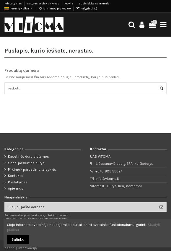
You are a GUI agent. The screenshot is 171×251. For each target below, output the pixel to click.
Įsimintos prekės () (54, 8)
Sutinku (18, 239)
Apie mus (15, 188)
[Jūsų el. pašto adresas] (80, 207)
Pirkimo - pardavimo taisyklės (32, 169)
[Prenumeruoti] (161, 207)
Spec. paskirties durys (26, 163)
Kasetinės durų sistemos (28, 156)
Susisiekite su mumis (94, 3)
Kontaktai (16, 176)
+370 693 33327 (108, 171)
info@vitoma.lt (107, 179)
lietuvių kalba (18, 8)
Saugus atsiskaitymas (43, 3)
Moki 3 (69, 3)
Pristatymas (13, 3)
